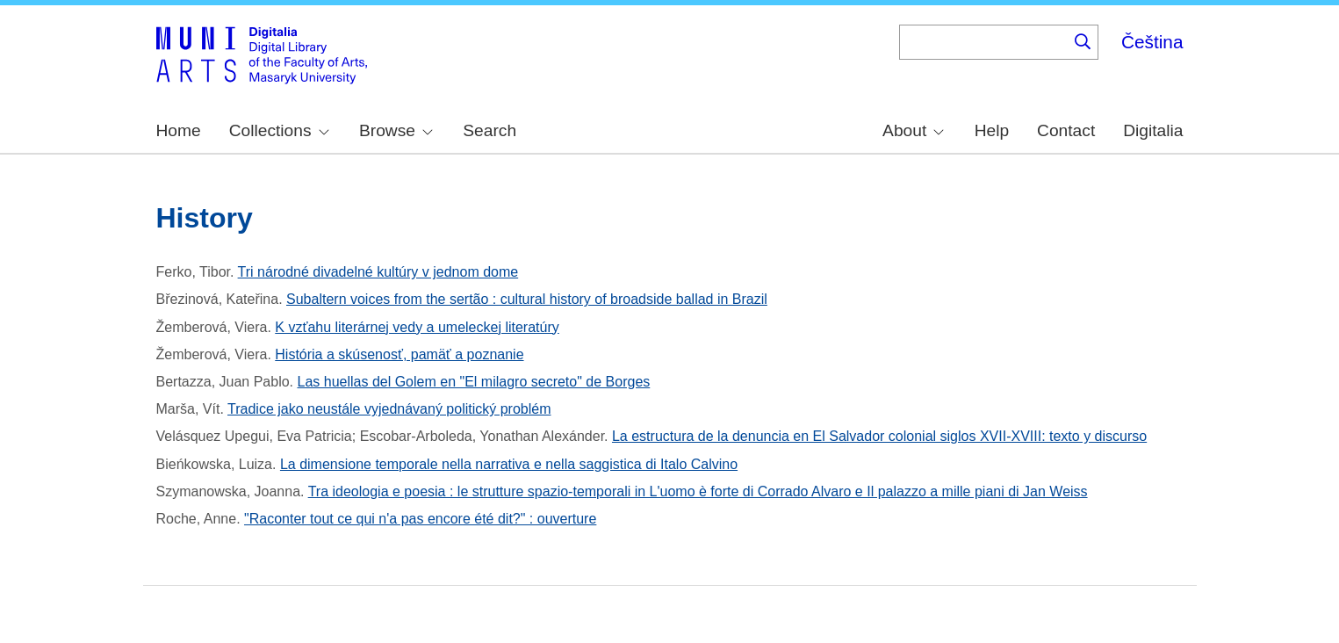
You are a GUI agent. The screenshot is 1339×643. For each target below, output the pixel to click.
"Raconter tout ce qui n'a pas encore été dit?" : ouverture (420, 518)
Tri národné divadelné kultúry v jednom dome (378, 271)
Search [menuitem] (489, 130)
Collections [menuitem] (279, 130)
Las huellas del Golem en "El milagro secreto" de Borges (473, 381)
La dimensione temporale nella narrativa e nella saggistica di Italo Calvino (509, 464)
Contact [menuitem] (1066, 130)
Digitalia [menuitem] (1153, 130)
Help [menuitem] (992, 130)
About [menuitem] (913, 130)
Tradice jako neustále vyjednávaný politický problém (389, 408)
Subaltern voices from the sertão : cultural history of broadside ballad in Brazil (526, 299)
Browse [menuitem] (396, 130)
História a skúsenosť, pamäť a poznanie (399, 354)
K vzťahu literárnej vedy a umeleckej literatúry (416, 327)
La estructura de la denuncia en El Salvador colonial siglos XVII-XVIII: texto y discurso (879, 436)
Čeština (1152, 42)
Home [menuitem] (178, 130)
